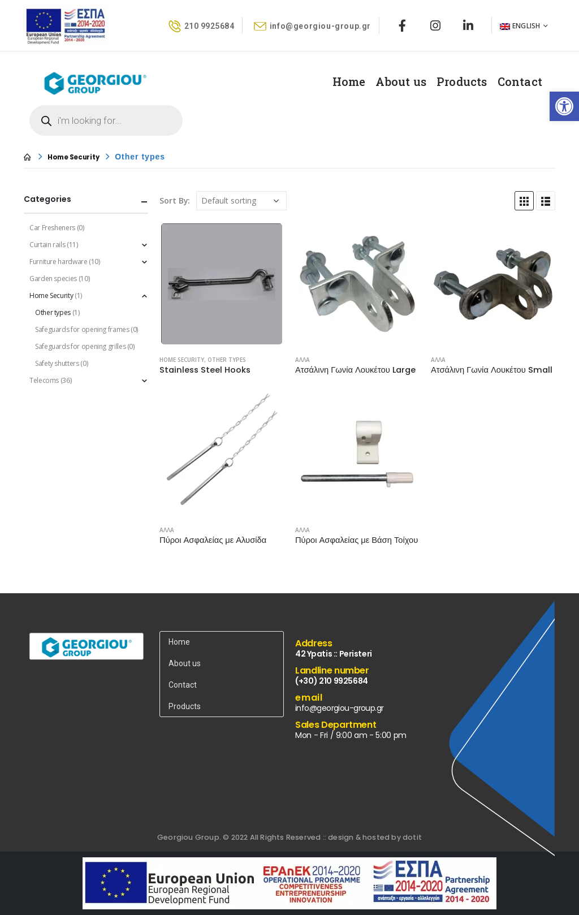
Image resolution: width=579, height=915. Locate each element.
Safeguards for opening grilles (80, 346)
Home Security (181, 360)
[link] (564, 106)
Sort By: (174, 200)
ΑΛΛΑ (302, 360)
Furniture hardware (58, 261)
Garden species (53, 278)
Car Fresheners (52, 227)
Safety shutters (57, 363)
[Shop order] (241, 200)
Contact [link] (520, 81)
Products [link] (462, 81)
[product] (221, 283)
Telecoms (44, 380)
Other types (227, 360)
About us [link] (400, 81)
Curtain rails (47, 244)
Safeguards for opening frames (82, 329)
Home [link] (349, 81)
